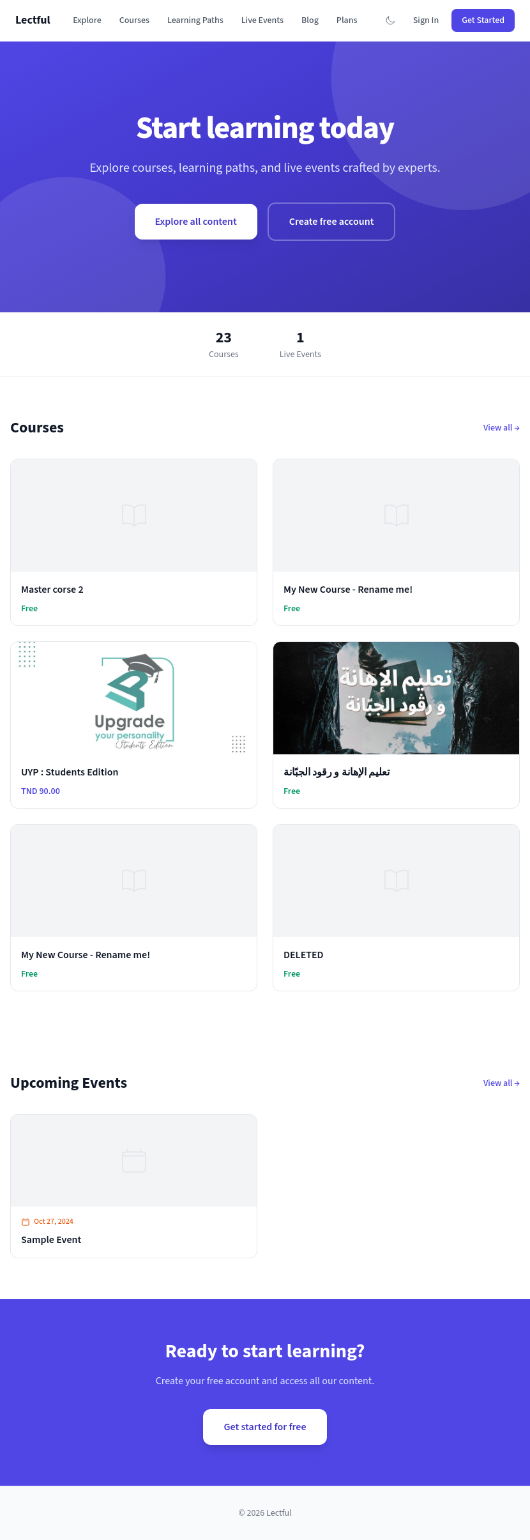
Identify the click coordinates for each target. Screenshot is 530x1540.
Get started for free (264, 1427)
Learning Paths (195, 20)
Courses (134, 20)
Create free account (331, 222)
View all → (501, 428)
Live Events (262, 20)
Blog (310, 20)
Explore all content (196, 222)
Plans (347, 20)
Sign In (426, 20)
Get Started (483, 20)
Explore (87, 20)
